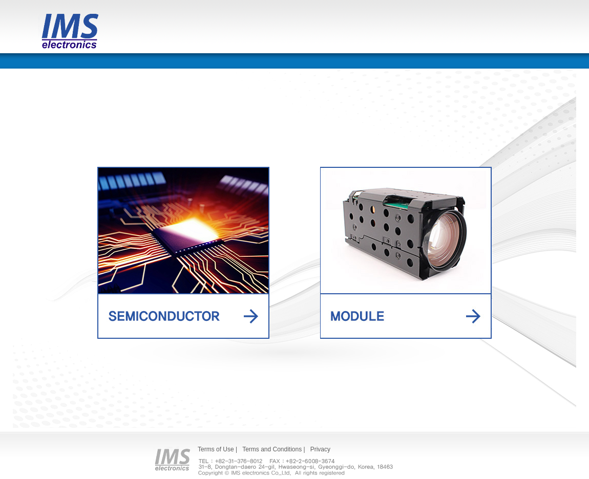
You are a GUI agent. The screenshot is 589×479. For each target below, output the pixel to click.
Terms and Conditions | (273, 449)
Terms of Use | (217, 449)
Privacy (320, 449)
